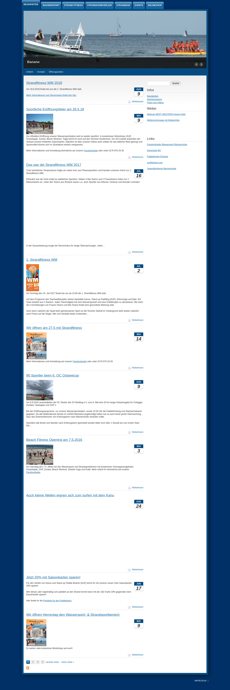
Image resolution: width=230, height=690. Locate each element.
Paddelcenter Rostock (157, 156)
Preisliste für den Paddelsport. (57, 600)
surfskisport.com (155, 162)
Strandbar (123, 5)
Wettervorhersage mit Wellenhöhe (163, 120)
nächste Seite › (53, 662)
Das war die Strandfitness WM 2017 (53, 165)
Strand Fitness (73, 5)
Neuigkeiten (31, 4)
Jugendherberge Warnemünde (161, 168)
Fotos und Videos (155, 102)
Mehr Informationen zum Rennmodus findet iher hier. (51, 95)
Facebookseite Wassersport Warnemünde (167, 144)
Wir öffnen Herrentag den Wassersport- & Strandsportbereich (72, 614)
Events (139, 5)
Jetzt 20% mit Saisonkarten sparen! (53, 577)
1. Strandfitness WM (41, 260)
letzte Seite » (68, 662)
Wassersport (51, 5)
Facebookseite (91, 150)
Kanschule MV (154, 150)
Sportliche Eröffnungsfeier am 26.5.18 (55, 109)
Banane (33, 62)
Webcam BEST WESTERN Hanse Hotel (166, 114)
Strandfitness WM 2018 (44, 83)
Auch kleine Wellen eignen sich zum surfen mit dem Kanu (70, 495)
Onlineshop (155, 5)
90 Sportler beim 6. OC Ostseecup (52, 375)
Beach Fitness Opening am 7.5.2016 (54, 440)
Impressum (200, 681)
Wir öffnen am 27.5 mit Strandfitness (54, 328)
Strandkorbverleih (99, 5)
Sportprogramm (154, 99)
